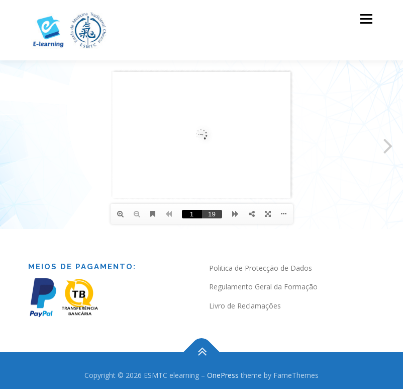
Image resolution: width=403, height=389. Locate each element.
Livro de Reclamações (245, 305)
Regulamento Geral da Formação (263, 286)
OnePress (223, 375)
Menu (366, 18)
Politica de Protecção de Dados (260, 268)
